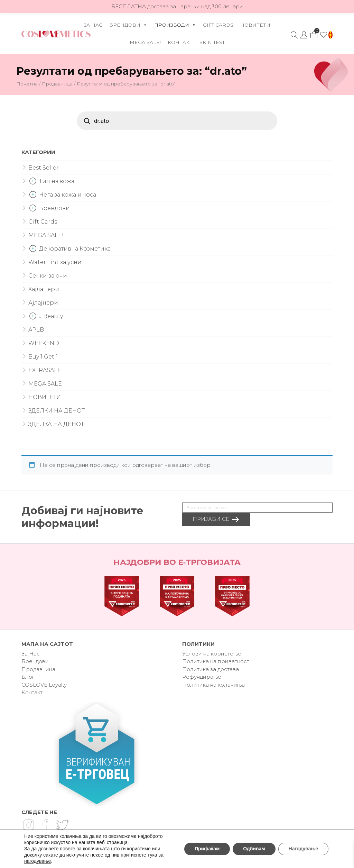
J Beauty (51, 316)
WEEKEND (43, 343)
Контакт (180, 42)
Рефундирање (201, 676)
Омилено (323, 35)
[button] (330, 35)
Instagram (28, 825)
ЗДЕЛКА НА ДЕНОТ (56, 424)
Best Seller (43, 167)
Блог (27, 676)
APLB (36, 329)
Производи (175, 25)
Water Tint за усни (55, 262)
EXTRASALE (44, 370)
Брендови (128, 25)
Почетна (27, 84)
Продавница (57, 84)
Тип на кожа (56, 181)
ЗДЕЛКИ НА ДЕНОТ (56, 410)
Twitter (62, 825)
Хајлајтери (43, 289)
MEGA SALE (45, 383)
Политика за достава (210, 669)
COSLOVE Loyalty (44, 684)
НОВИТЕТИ (255, 25)
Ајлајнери (43, 302)
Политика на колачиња (213, 684)
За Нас (93, 25)
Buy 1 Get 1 (43, 356)
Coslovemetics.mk (56, 33)
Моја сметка (304, 35)
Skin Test (212, 42)
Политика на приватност (215, 661)
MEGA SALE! (145, 42)
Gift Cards (218, 25)
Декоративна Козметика (75, 248)
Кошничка (313, 33)
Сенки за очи (47, 275)
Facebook (45, 825)
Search (294, 35)
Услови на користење (211, 653)
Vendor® (216, 860)
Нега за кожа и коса (67, 194)
